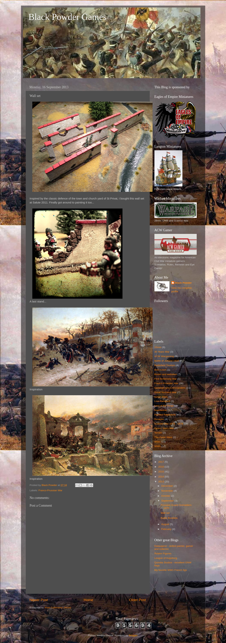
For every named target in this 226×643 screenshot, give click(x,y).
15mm (158, 347)
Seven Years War (164, 428)
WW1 (157, 441)
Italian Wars (161, 396)
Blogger (133, 635)
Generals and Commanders (170, 387)
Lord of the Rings (164, 405)
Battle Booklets (169, 518)
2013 (161, 481)
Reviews (159, 419)
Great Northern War (165, 392)
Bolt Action (160, 369)
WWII (157, 446)
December (167, 485)
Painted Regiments (165, 414)
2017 (161, 461)
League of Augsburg (165, 558)
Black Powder (183, 282)
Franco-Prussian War (50, 490)
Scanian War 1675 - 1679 (168, 423)
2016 (161, 466)
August (165, 524)
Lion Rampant (162, 401)
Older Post (137, 600)
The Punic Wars (163, 437)
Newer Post (38, 600)
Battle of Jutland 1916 (166, 360)
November (167, 490)
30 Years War (162, 351)
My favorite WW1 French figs (170, 570)
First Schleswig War (165, 378)
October (166, 495)
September (168, 500)
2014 (161, 476)
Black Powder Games (68, 17)
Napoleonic (160, 410)
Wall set (165, 513)
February (166, 529)
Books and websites (165, 374)
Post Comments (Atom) (58, 607)
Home (88, 600)
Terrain (158, 432)
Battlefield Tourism (164, 365)
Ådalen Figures (163, 553)
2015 (161, 471)
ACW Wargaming (164, 356)
